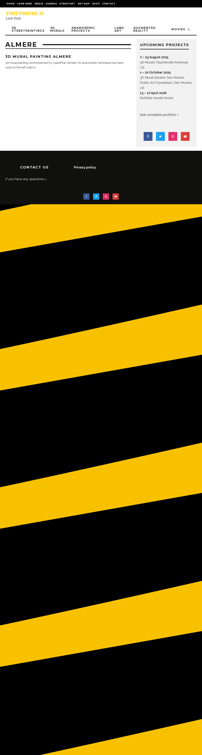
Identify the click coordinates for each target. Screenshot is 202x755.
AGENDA (51, 3)
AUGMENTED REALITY (144, 29)
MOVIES (178, 29)
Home (11, 3)
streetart (67, 3)
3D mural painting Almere (38, 56)
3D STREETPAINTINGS (28, 29)
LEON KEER (24, 3)
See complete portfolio (158, 115)
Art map (84, 3)
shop (96, 3)
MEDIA (39, 3)
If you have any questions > (26, 179)
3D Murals (57, 29)
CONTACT (108, 3)
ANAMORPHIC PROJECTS (83, 29)
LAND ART (119, 29)
